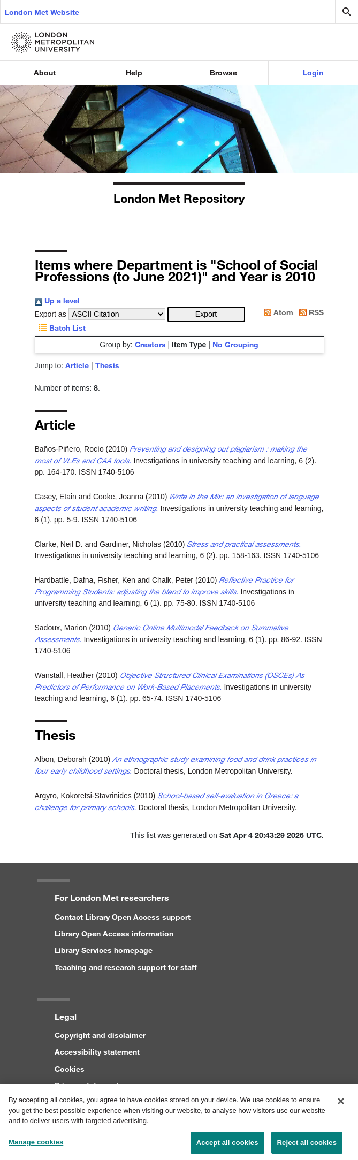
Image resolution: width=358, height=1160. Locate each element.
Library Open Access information (114, 933)
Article (77, 365)
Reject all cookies (307, 1147)
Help (134, 72)
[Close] (341, 1106)
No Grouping (235, 344)
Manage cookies (36, 1146)
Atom (276, 312)
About (45, 72)
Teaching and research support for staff (126, 967)
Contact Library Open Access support (123, 916)
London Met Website (42, 12)
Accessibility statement (97, 1051)
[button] (206, 314)
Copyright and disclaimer (100, 1035)
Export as (50, 314)
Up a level (57, 300)
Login (313, 72)
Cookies (70, 1068)
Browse (223, 72)
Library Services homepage (104, 950)
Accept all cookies (227, 1147)
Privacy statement (87, 1085)
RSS (309, 312)
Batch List (60, 327)
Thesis (107, 365)
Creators (150, 344)
